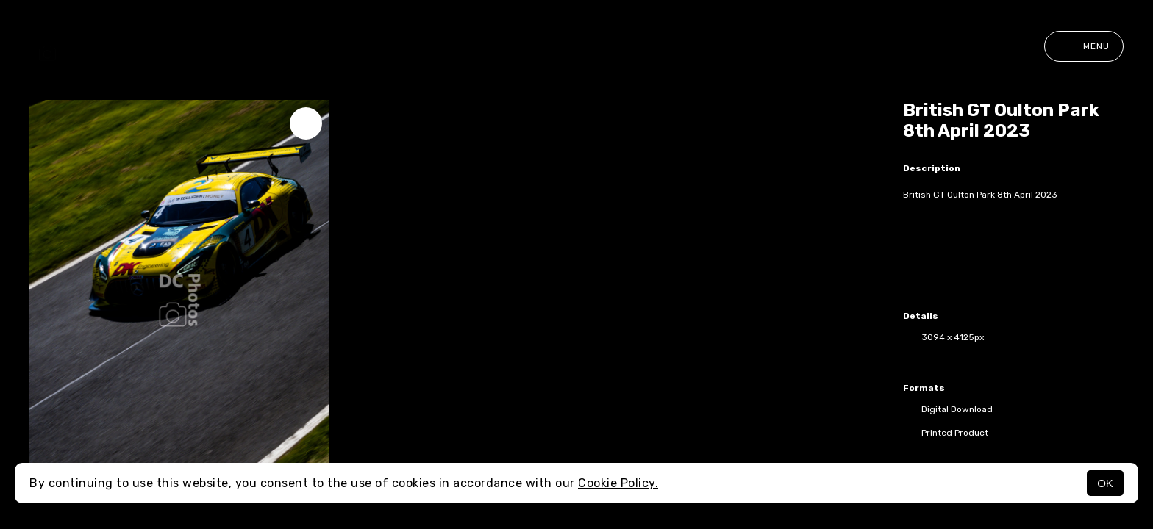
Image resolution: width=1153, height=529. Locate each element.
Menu (1084, 46)
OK (1105, 483)
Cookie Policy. (618, 483)
